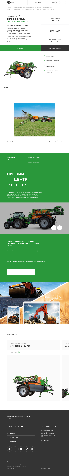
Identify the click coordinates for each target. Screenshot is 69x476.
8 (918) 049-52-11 (15, 426)
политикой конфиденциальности (28, 261)
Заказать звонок (13, 437)
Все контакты (45, 440)
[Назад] (49, 141)
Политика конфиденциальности (16, 462)
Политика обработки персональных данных (19, 464)
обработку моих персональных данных (21, 263)
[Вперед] (55, 141)
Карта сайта (10, 468)
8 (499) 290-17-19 (13, 433)
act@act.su (11, 441)
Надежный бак (32, 160)
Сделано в (46, 468)
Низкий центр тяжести (34, 157)
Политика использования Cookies (16, 466)
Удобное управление (33, 162)
